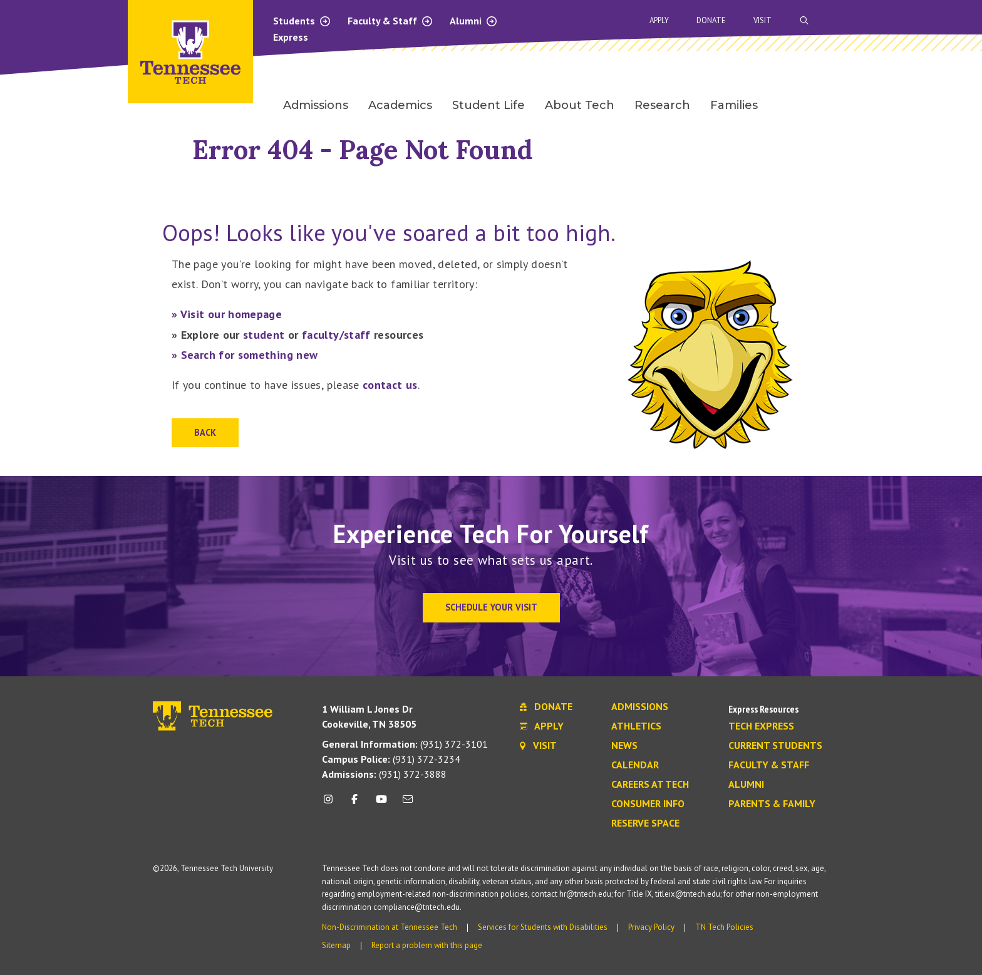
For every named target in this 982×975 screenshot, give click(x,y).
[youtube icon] (381, 803)
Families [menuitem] (734, 105)
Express (290, 37)
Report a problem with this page (426, 945)
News (624, 745)
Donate (711, 20)
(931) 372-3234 (391, 759)
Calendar (635, 765)
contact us (390, 385)
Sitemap (336, 945)
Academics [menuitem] (400, 105)
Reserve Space (645, 823)
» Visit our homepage (227, 314)
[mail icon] (408, 803)
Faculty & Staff (390, 20)
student (264, 335)
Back (205, 432)
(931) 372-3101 (405, 744)
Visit (762, 20)
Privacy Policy (651, 927)
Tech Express (761, 726)
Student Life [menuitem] (488, 105)
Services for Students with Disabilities (542, 927)
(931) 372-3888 (384, 774)
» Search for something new (245, 355)
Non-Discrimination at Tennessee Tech (389, 927)
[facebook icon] (354, 803)
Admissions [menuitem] (315, 105)
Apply (659, 20)
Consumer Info (648, 804)
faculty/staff (336, 335)
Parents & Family (771, 804)
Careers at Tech (650, 784)
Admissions (639, 707)
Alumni (474, 20)
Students (302, 20)
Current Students (775, 745)
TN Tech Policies (724, 927)
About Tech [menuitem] (579, 105)
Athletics (636, 726)
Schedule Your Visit (491, 607)
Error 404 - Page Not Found (362, 149)
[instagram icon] (331, 803)
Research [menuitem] (662, 105)
